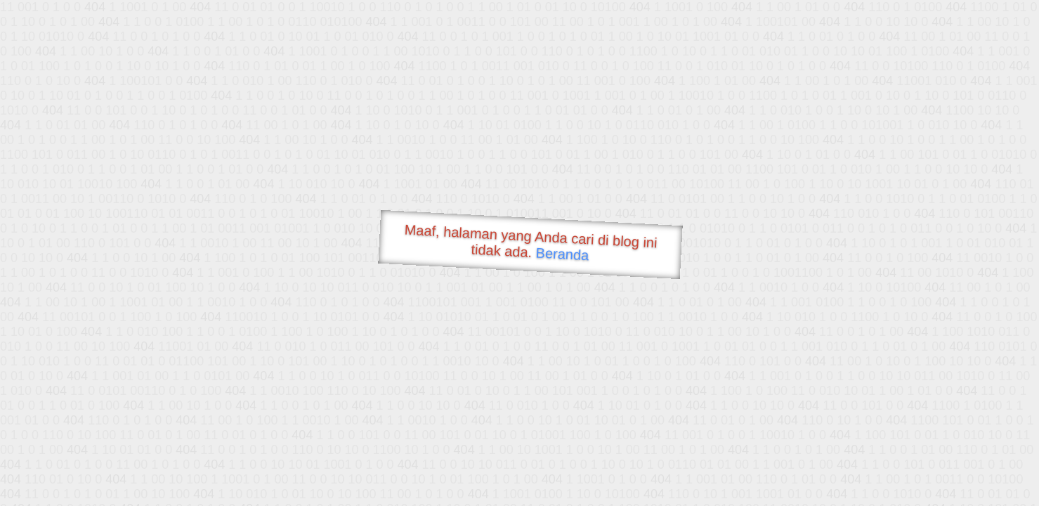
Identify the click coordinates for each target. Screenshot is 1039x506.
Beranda (562, 254)
